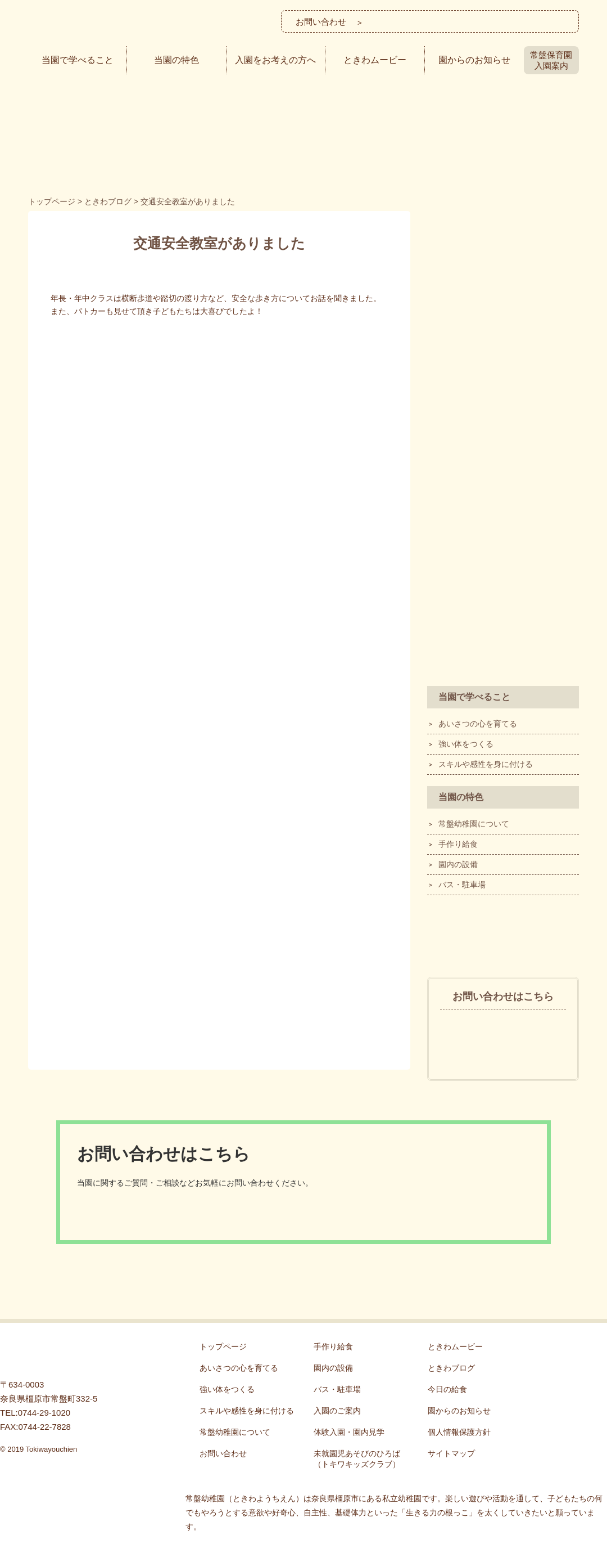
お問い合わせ (223, 1453)
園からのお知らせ (474, 60)
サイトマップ (451, 1453)
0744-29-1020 (503, 1028)
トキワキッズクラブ (503, 472)
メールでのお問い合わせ (519, 21)
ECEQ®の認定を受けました (503, 635)
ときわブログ (503, 934)
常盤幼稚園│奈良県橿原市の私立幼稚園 (107, 24)
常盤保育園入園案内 (551, 60)
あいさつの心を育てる (477, 723)
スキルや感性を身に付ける (485, 764)
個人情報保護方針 (459, 1432)
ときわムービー (374, 60)
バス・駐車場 (462, 884)
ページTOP (587, 1323)
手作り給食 (458, 844)
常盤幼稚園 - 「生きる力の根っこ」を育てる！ (56, 1353)
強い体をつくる (465, 743)
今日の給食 (447, 1389)
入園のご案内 (503, 308)
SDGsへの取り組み (503, 553)
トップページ (223, 1346)
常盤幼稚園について (473, 823)
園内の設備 (458, 864)
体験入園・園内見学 (503, 390)
